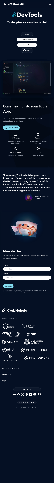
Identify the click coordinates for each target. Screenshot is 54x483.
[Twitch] (39, 394)
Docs (27, 34)
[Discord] (14, 394)
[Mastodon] (27, 394)
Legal (5, 381)
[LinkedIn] (30, 394)
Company (6, 374)
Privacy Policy (25, 292)
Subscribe (8, 286)
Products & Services (10, 368)
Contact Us (27, 389)
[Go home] (16, 4)
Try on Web (27, 45)
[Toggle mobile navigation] (50, 4)
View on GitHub (11, 127)
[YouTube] (34, 394)
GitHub (27, 50)
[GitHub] (18, 394)
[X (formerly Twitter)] (22, 394)
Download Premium (27, 39)
